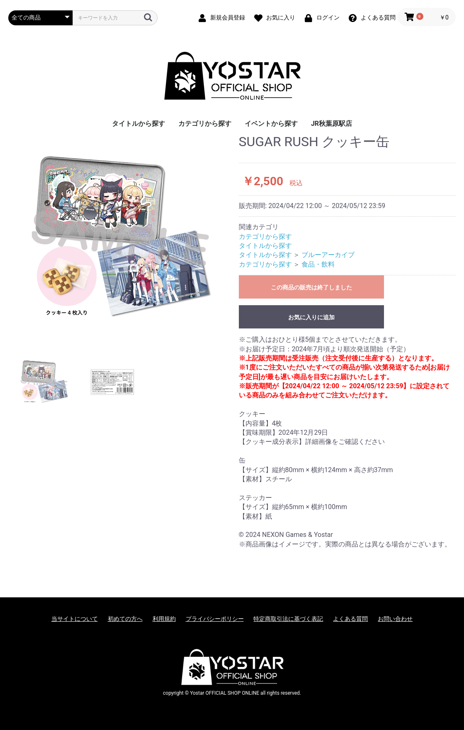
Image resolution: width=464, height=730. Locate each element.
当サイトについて (74, 618)
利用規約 (164, 618)
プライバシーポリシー (215, 618)
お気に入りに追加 (311, 317)
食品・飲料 (318, 264)
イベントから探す (271, 123)
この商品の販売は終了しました (311, 287)
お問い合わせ (395, 618)
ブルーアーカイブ (328, 255)
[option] (120, 238)
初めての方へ (125, 618)
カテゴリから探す (204, 123)
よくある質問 (350, 618)
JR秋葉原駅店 (331, 123)
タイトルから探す (138, 123)
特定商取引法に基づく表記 (288, 618)
